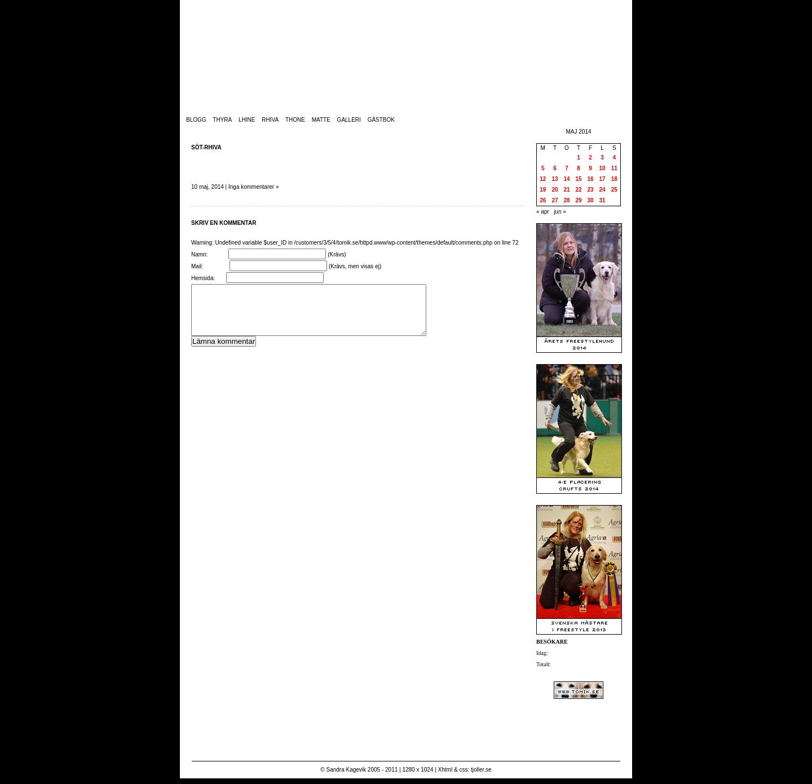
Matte (321, 120)
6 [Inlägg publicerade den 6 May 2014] (555, 168)
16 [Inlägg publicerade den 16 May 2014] (590, 179)
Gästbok (381, 120)
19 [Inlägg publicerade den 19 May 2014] (543, 190)
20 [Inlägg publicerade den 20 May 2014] (554, 190)
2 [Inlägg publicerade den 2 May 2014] (590, 157)
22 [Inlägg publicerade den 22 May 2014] (578, 190)
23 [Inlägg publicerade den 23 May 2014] (590, 190)
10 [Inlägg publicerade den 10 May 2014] (602, 168)
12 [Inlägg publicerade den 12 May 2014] (543, 179)
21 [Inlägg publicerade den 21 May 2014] (566, 190)
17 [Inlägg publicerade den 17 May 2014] (602, 179)
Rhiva (270, 120)
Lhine (247, 120)
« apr (542, 212)
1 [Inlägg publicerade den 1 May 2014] (578, 157)
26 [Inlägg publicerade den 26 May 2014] (543, 200)
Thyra (222, 120)
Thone (295, 120)
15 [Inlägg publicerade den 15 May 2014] (578, 179)
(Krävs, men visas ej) (355, 266)
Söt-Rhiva (206, 147)
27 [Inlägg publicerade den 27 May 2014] (554, 200)
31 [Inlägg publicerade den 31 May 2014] (602, 200)
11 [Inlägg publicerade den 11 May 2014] (614, 168)
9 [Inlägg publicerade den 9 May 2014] (590, 168)
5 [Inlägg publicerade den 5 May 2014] (543, 168)
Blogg (196, 120)
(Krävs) (337, 254)
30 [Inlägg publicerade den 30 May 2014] (590, 200)
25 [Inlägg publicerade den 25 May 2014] (614, 190)
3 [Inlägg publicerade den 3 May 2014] (602, 157)
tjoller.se (481, 770)
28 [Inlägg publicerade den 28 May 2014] (566, 200)
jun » (560, 212)
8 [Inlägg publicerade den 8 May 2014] (578, 168)
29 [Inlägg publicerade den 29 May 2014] (578, 200)
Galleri (349, 120)
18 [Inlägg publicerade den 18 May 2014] (614, 179)
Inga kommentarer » (253, 187)
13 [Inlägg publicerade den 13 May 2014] (554, 179)
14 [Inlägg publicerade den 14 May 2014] (566, 179)
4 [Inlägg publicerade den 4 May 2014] (614, 157)
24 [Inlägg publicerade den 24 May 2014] (602, 190)
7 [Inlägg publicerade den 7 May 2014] (566, 168)
